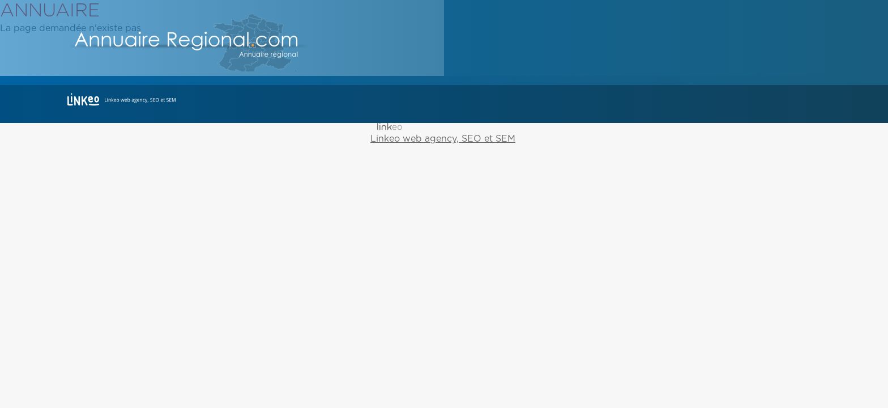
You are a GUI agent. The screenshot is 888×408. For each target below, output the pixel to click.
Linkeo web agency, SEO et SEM (442, 138)
